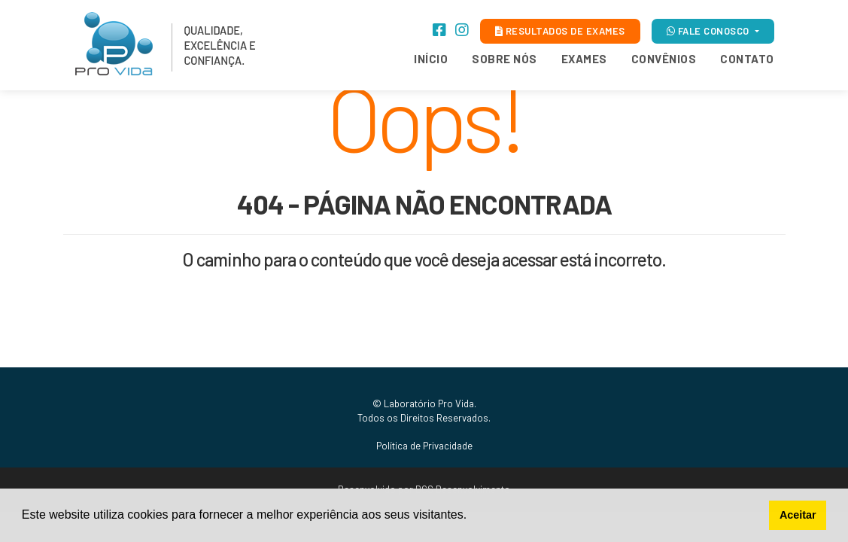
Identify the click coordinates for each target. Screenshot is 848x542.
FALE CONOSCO (709, 31)
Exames (584, 58)
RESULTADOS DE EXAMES (560, 31)
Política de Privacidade (424, 446)
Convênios (664, 58)
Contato (747, 58)
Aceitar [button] (798, 515)
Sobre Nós (504, 58)
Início (431, 58)
